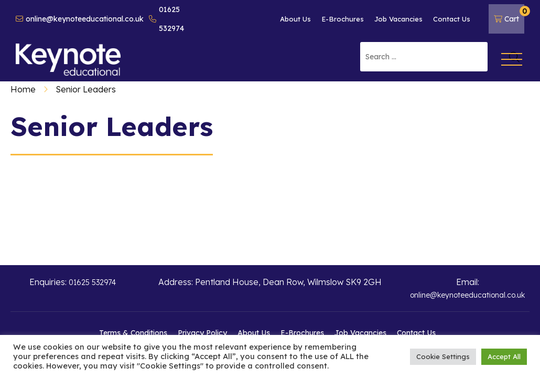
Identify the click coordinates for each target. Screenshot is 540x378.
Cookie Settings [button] (443, 356)
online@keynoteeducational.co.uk (80, 19)
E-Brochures (342, 19)
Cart (509, 15)
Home (23, 89)
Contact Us (451, 19)
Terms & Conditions (133, 333)
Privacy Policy (202, 333)
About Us (295, 19)
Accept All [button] (504, 356)
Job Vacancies (398, 19)
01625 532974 (166, 19)
